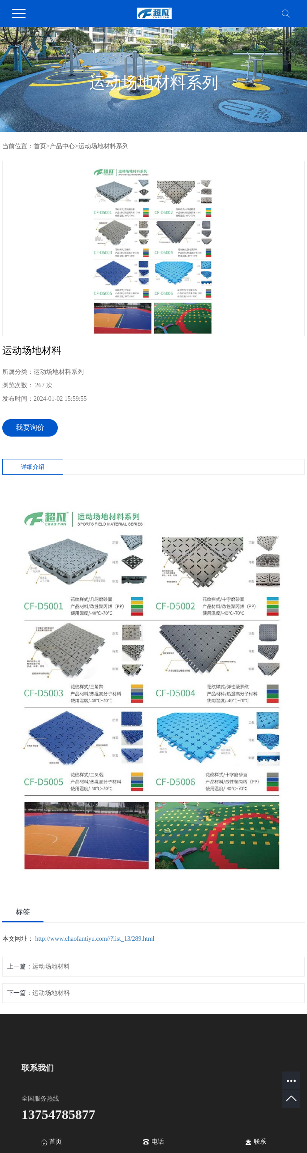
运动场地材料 (51, 966)
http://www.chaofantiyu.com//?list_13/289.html (95, 938)
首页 (40, 146)
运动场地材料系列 (103, 146)
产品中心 (62, 146)
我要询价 (30, 427)
